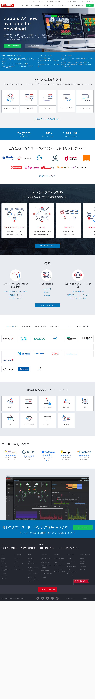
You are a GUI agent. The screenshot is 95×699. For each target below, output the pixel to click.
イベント (63, 55)
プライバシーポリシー (70, 598)
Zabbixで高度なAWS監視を (21, 63)
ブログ (43, 1)
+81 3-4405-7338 (9, 548)
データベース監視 (40, 326)
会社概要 (82, 558)
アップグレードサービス (33, 567)
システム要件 (4, 566)
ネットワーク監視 (12, 326)
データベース (54, 326)
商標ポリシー (83, 569)
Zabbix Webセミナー (8, 55)
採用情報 (82, 563)
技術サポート (31, 558)
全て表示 (19, 55)
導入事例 (16, 566)
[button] (45, 50)
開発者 (68, 569)
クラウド (69, 326)
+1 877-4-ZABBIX (27, 548)
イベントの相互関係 (78, 291)
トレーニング (42, 55)
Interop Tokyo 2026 (84, 62)
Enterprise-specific (19, 563)
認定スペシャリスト (45, 562)
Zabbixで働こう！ (81, 581)
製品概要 (3, 558)
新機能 (2, 561)
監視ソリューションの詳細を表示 (47, 119)
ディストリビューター (59, 569)
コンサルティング (32, 577)
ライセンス (3, 573)
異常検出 (47, 292)
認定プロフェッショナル (46, 565)
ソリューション (18, 554)
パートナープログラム (59, 558)
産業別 (16, 561)
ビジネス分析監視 (82, 326)
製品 (2, 554)
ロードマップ (4, 578)
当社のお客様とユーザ (19, 569)
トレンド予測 (46, 289)
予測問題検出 (47, 284)
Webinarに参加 (34, 45)
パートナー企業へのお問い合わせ (68, 548)
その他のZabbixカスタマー (47, 176)
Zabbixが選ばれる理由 (47, 245)
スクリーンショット (5, 563)
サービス (30, 554)
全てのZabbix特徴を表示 (47, 305)
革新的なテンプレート (15, 295)
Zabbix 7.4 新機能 (12, 45)
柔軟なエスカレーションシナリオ (78, 295)
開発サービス (31, 570)
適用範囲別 (17, 558)
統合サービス (31, 561)
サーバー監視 (26, 326)
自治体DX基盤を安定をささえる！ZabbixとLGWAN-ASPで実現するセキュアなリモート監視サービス (18, 60)
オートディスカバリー (15, 298)
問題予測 (47, 295)
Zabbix (7, 5)
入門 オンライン (49, 58)
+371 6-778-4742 (46, 548)
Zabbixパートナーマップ (59, 571)
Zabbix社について (85, 554)
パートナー (56, 554)
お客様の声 (43, 567)
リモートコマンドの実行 (78, 298)
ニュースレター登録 (34, 1)
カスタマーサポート (71, 566)
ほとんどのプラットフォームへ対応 (15, 291)
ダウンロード (90, 5)
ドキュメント (49, 1)
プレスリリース (67, 1)
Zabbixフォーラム (71, 561)
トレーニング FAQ (45, 570)
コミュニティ (70, 554)
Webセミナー (44, 577)
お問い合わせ (58, 1)
